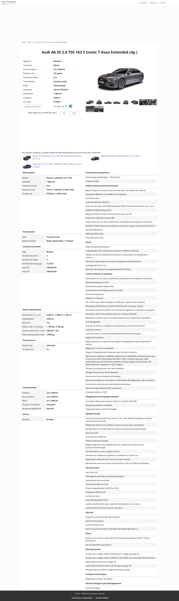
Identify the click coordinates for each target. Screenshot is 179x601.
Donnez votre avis (32, 106)
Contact (162, 3)
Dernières (144, 3)
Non (74, 113)
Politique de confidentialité (82, 598)
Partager (57, 106)
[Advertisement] (89, 23)
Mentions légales (102, 598)
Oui (64, 113)
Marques (153, 3)
